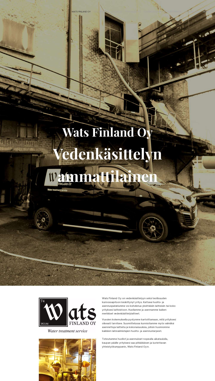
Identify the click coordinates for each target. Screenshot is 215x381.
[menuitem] (191, 12)
